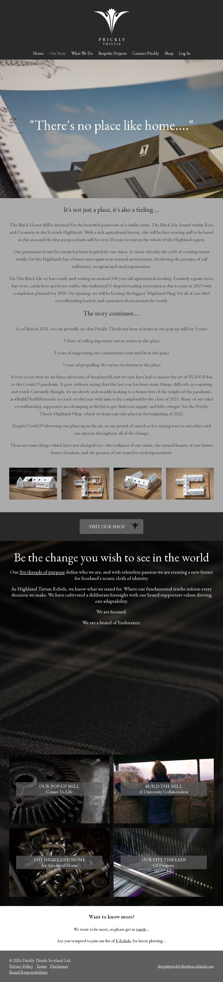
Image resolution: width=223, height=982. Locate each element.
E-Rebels (123, 940)
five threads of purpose (42, 572)
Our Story (57, 53)
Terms (41, 966)
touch (141, 929)
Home (38, 53)
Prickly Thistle (111, 26)
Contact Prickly (145, 53)
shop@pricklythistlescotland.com (186, 966)
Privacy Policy (21, 966)
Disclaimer (59, 966)
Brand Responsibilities (28, 972)
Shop (169, 53)
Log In (184, 53)
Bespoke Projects (112, 53)
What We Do (82, 53)
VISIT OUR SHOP (107, 527)
